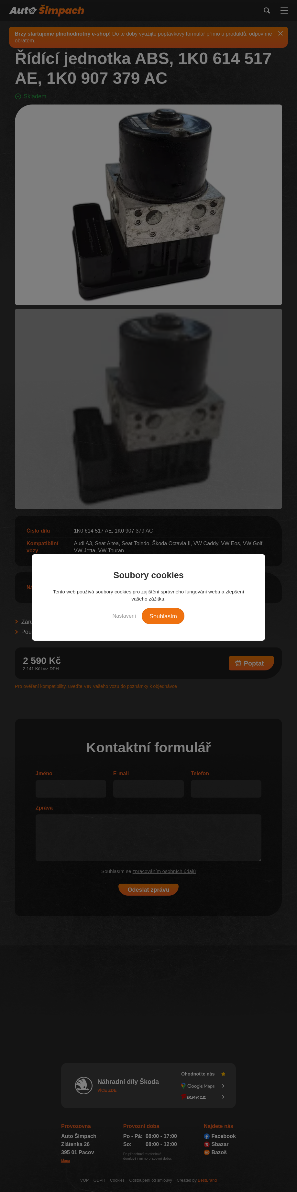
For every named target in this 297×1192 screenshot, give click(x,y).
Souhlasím (163, 616)
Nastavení (124, 616)
